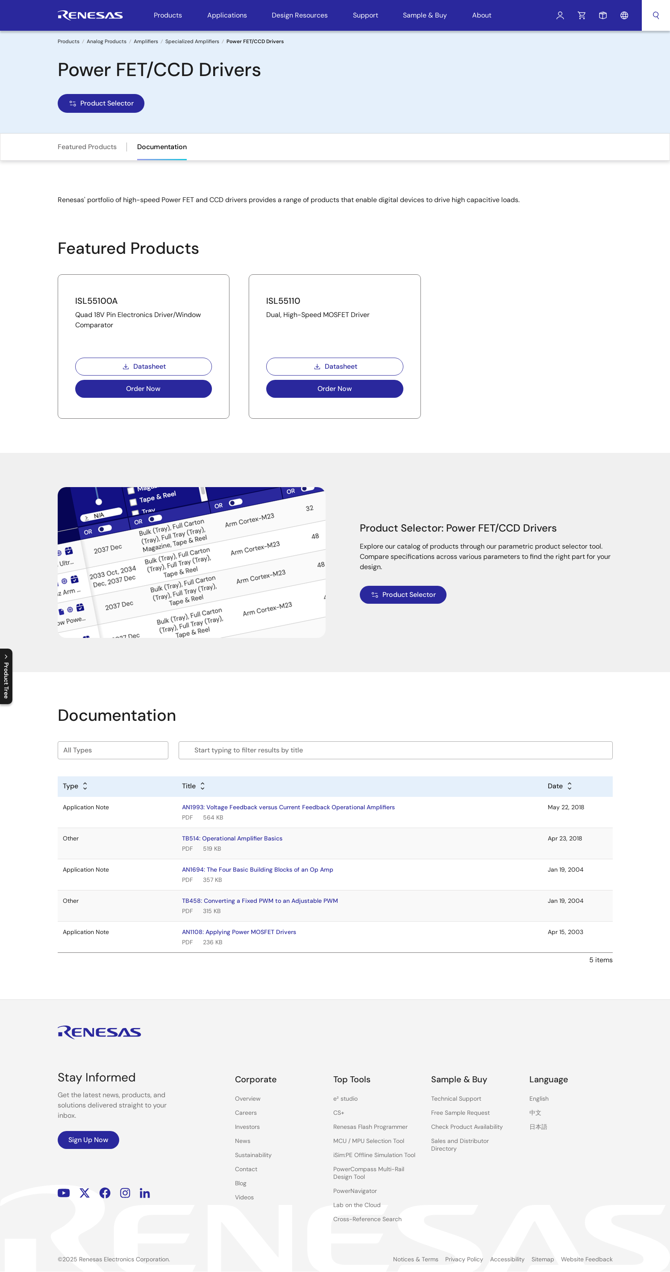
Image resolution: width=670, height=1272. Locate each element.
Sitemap (543, 1259)
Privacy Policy (464, 1259)
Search (656, 15)
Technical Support (456, 1098)
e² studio (345, 1098)
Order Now (143, 388)
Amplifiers (146, 41)
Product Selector (101, 103)
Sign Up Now (88, 1139)
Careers (246, 1112)
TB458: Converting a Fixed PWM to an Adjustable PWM (260, 901)
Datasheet (143, 366)
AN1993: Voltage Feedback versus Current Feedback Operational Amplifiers (288, 807)
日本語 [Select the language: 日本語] (538, 1127)
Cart (581, 15)
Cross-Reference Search (367, 1219)
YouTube (64, 1193)
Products (68, 41)
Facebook (105, 1193)
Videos (244, 1197)
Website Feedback (587, 1259)
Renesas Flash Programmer (370, 1127)
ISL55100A (96, 300)
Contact (246, 1169)
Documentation (162, 146)
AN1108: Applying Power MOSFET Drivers (239, 932)
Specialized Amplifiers (192, 41)
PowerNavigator (355, 1191)
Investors (247, 1127)
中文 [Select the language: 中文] (535, 1112)
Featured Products (87, 146)
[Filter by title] (395, 750)
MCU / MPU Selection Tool (368, 1141)
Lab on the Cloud (357, 1205)
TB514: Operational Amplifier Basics (232, 838)
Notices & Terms (415, 1259)
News (242, 1141)
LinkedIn (145, 1193)
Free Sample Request (460, 1112)
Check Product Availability (467, 1127)
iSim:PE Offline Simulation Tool (374, 1155)
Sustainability (253, 1155)
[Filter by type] (113, 750)
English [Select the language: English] (539, 1098)
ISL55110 (283, 300)
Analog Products (106, 41)
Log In (560, 15)
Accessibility (507, 1259)
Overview (248, 1098)
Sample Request (603, 15)
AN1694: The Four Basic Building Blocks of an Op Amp (257, 869)
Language (624, 15)
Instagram (125, 1193)
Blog (241, 1183)
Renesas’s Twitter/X (84, 1193)
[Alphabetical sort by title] (194, 786)
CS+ (338, 1112)
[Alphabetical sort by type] (75, 786)
